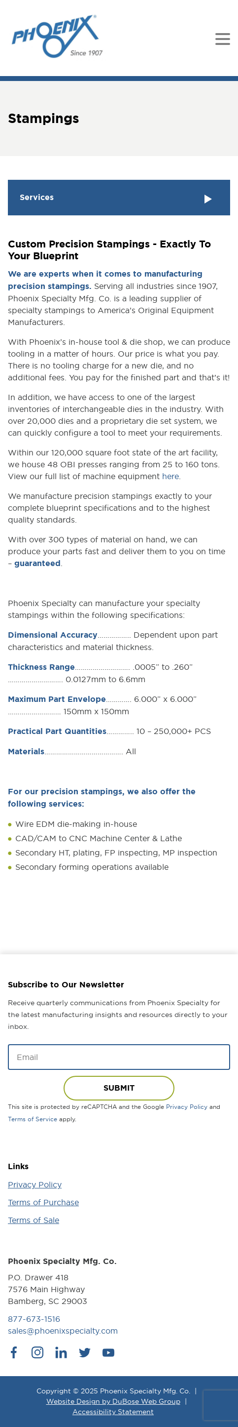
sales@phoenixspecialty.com (63, 1331)
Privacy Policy (186, 1106)
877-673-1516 (34, 1319)
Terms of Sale (33, 1220)
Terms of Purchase (43, 1202)
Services (117, 198)
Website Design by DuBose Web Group (113, 1401)
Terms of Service (32, 1119)
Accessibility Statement (113, 1411)
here (170, 476)
